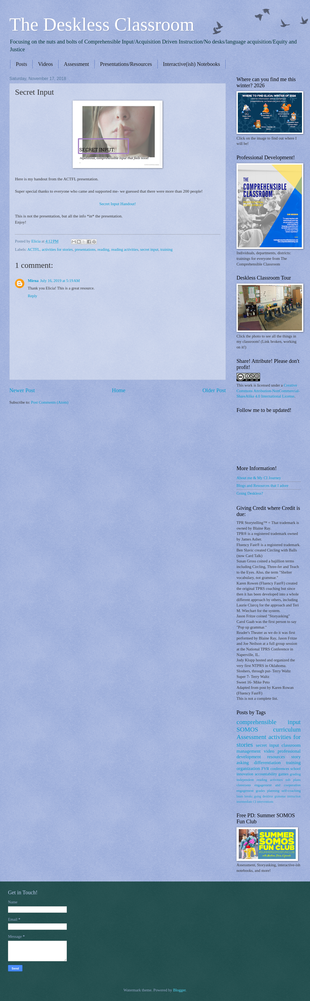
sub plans (293, 780)
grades (260, 791)
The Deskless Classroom (101, 24)
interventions (265, 802)
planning (273, 791)
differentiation (267, 762)
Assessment (76, 64)
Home (118, 390)
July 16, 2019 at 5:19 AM (60, 281)
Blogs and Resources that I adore (262, 485)
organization (248, 768)
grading (295, 774)
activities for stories (57, 249)
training (166, 249)
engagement (245, 791)
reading (103, 249)
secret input (149, 249)
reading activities (124, 249)
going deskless (263, 796)
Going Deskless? (250, 493)
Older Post (214, 390)
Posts (21, 64)
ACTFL (33, 249)
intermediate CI (246, 802)
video (269, 751)
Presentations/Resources (126, 64)
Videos (45, 64)
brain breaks (245, 796)
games (283, 774)
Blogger (179, 990)
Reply (32, 296)
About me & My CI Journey (259, 478)
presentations (85, 249)
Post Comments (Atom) (49, 402)
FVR (265, 768)
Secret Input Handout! (117, 203)
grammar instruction (287, 796)
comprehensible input (269, 721)
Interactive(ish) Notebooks (191, 64)
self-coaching (291, 791)
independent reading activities (260, 780)
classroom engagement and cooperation (269, 785)
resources (276, 756)
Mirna (33, 281)
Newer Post (22, 390)
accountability (266, 774)
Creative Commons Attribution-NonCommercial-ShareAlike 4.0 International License (268, 390)
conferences (279, 768)
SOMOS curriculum (269, 729)
